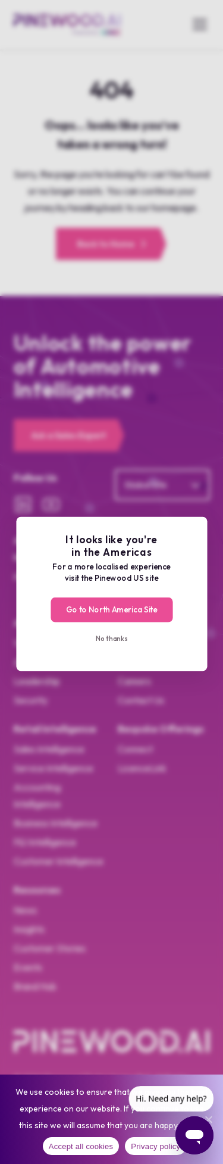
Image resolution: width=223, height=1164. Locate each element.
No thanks (111, 638)
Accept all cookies (81, 1146)
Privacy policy (155, 1146)
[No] (208, 1119)
